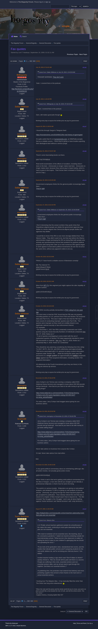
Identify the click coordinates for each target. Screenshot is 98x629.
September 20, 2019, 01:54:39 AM (46, 180)
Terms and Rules (81, 623)
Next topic (83, 54)
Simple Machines (21, 625)
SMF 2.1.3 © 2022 (10, 625)
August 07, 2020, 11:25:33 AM (44, 509)
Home (14, 36)
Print (85, 61)
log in (41, 2)
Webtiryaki (15, 623)
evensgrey (21, 134)
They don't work (58, 77)
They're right (40, 188)
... (28, 61)
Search (23, 36)
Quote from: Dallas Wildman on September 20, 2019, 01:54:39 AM (59, 209)
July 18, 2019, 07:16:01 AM (44, 67)
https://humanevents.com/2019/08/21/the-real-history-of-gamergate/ (59, 135)
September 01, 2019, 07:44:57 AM (46, 151)
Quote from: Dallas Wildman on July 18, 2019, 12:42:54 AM (57, 72)
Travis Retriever (22, 517)
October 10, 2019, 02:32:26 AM (45, 306)
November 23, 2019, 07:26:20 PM (45, 378)
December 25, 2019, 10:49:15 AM (45, 464)
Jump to (62, 611)
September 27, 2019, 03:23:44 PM (46, 205)
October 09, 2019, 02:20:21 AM (45, 281)
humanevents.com (60, 139)
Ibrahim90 (21, 419)
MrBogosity (22, 75)
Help (74, 623)
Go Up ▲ (90, 623)
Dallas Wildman (22, 107)
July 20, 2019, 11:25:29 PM (44, 99)
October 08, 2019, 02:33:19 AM (45, 256)
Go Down (13, 61)
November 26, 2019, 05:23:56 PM (45, 411)
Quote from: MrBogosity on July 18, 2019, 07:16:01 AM (55, 104)
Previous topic (72, 54)
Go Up (12, 601)
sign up (47, 2)
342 (30, 61)
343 (34, 61)
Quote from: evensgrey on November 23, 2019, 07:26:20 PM (57, 416)
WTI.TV (46, 285)
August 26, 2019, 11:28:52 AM (44, 126)
